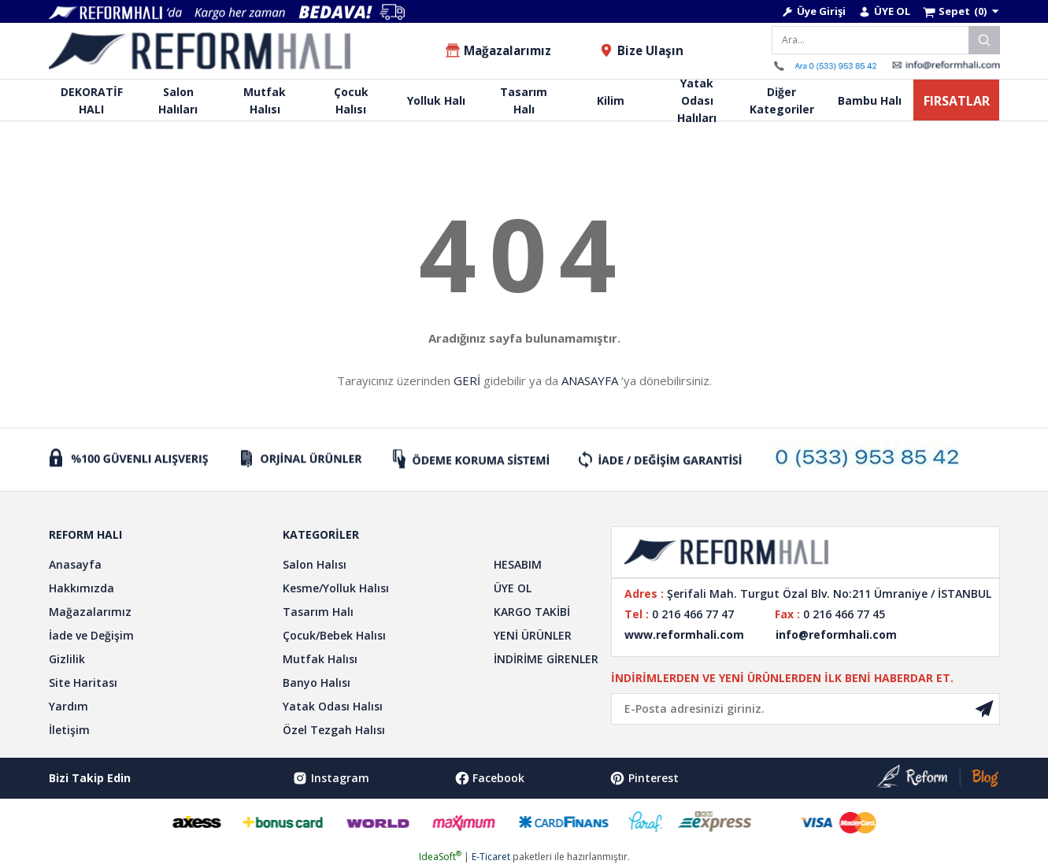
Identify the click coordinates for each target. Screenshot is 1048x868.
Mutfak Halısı (320, 658)
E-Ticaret (491, 856)
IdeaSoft (440, 856)
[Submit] (984, 709)
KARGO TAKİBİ (532, 611)
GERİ (467, 380)
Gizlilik (67, 658)
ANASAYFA (589, 380)
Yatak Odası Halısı (333, 706)
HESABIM (518, 564)
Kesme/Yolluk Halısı (336, 588)
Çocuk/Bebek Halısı (334, 635)
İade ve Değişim (91, 635)
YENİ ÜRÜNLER (533, 635)
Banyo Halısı (316, 682)
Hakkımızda (81, 588)
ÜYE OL (512, 588)
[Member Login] (813, 11)
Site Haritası (83, 682)
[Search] (886, 40)
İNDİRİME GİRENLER (546, 658)
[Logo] (200, 50)
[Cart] (961, 11)
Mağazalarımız (90, 611)
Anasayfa (75, 564)
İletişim (69, 729)
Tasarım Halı (318, 611)
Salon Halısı (314, 564)
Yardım (68, 706)
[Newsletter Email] (805, 709)
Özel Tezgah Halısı (334, 729)
